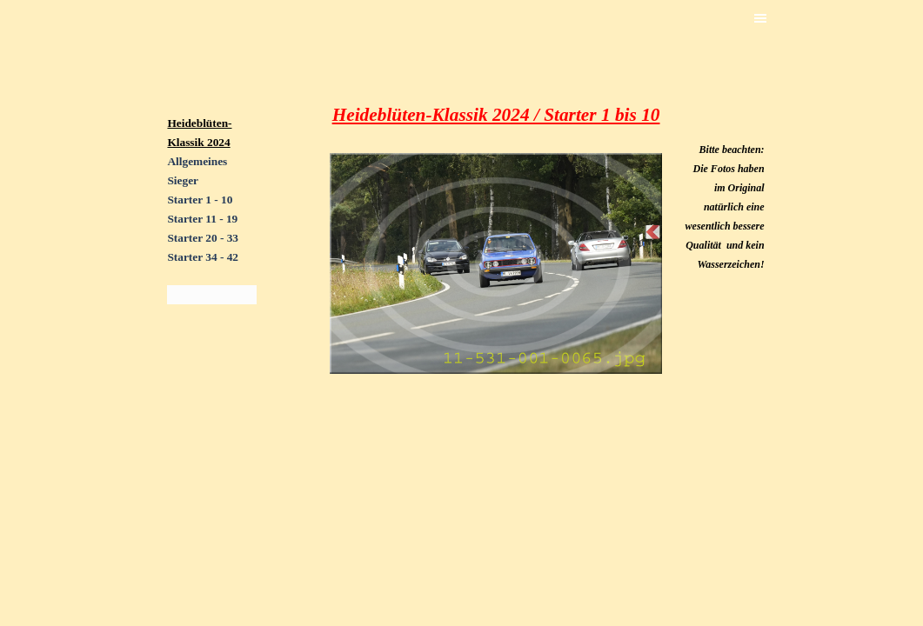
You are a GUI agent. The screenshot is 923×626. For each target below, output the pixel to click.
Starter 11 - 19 (202, 218)
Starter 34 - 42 (202, 256)
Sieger (182, 180)
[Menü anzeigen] (760, 18)
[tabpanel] (212, 256)
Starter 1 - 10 (199, 199)
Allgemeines (197, 161)
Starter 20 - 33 (202, 237)
